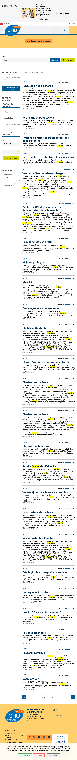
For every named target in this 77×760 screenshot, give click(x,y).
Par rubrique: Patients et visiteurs (12, 76)
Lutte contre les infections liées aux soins (48, 157)
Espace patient (10, 730)
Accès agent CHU (11, 733)
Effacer (56, 60)
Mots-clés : (5, 56)
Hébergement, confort (36, 592)
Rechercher (69, 60)
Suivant (73, 697)
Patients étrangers (34, 632)
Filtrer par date (12, 158)
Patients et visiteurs (12, 124)
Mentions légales (12, 739)
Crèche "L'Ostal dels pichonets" (41, 612)
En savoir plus (63, 13)
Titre (6, 177)
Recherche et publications (38, 117)
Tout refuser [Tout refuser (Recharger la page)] (39, 755)
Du (4, 141)
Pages (7, 112)
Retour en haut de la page (72, 704)
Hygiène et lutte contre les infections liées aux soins (45, 139)
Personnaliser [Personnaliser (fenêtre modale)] (53, 755)
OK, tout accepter (25, 755)
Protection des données (14, 742)
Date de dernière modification (11, 184)
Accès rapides (70, 23)
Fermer (74, 3)
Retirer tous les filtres (12, 88)
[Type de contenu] (13, 180)
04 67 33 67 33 (59, 716)
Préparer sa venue (33, 652)
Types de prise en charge (37, 85)
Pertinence (9, 174)
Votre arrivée (30, 678)
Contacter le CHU (60, 710)
